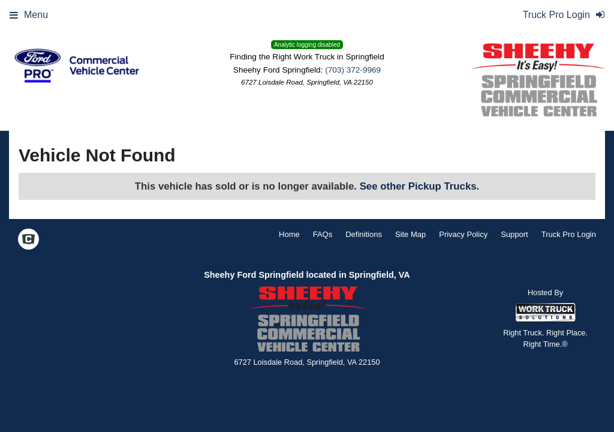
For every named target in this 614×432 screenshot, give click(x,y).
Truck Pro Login (568, 234)
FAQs (323, 234)
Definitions (363, 234)
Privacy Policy (463, 234)
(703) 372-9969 (353, 69)
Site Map (410, 234)
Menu (29, 15)
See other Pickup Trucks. (420, 186)
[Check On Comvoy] (28, 240)
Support (514, 234)
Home (289, 234)
